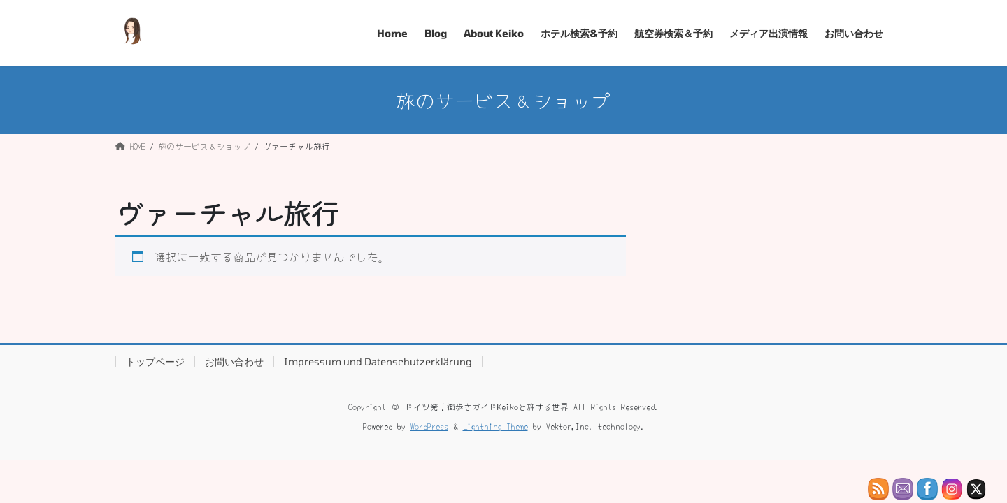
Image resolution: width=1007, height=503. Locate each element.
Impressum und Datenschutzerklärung (378, 361)
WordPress (429, 426)
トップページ (155, 361)
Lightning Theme (495, 426)
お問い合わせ (234, 361)
